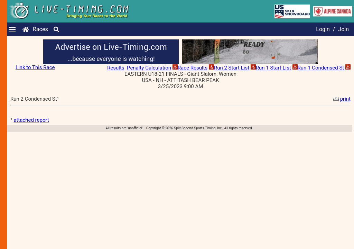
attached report (31, 120)
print (341, 99)
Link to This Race (35, 67)
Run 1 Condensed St (321, 68)
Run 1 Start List (273, 68)
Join (343, 29)
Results (115, 68)
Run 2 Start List (231, 68)
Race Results (192, 68)
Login (322, 29)
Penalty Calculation (149, 68)
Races (40, 29)
